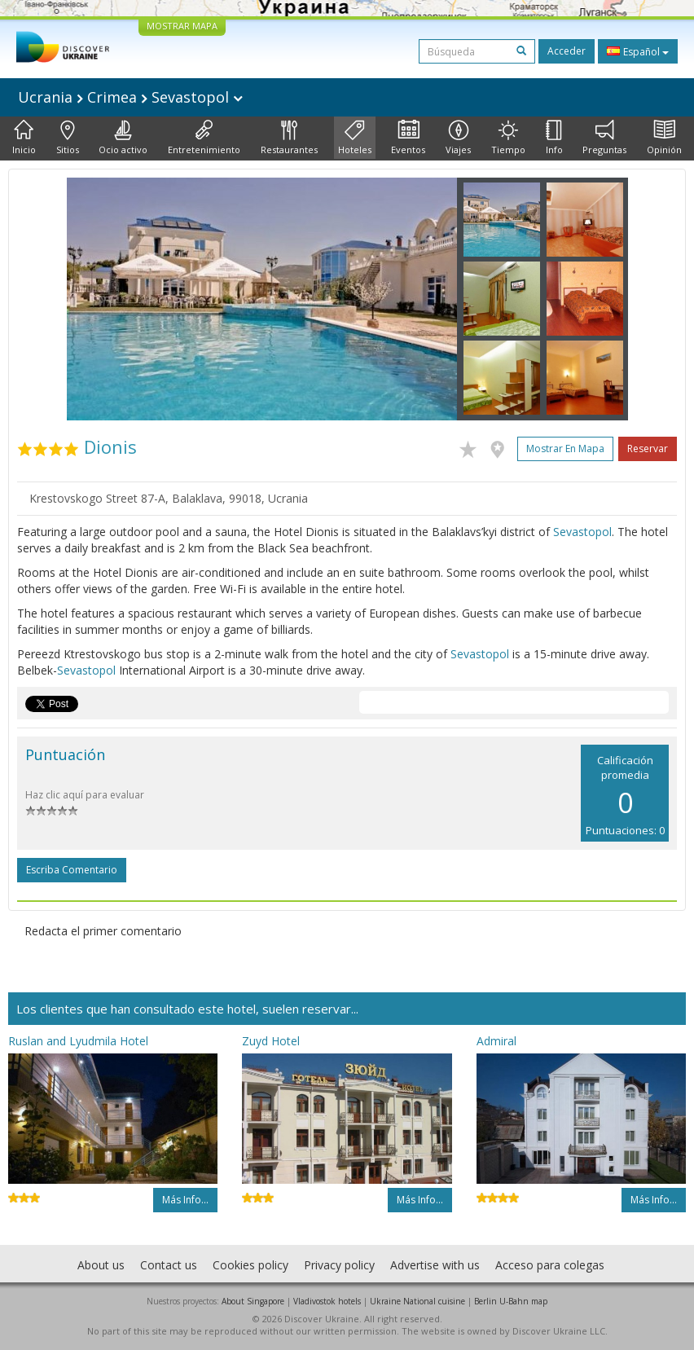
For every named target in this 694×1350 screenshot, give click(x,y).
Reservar (647, 448)
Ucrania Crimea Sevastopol (130, 97)
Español (638, 51)
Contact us (168, 1265)
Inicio (24, 138)
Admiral (496, 1041)
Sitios (67, 138)
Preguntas (604, 138)
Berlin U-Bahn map (510, 1301)
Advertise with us (435, 1265)
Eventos (408, 138)
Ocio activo (123, 138)
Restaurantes (289, 138)
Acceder (566, 51)
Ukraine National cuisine (417, 1301)
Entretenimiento (204, 138)
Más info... (185, 1200)
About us (101, 1265)
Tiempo (508, 138)
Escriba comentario (71, 870)
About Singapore (253, 1301)
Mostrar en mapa (565, 448)
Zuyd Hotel (271, 1041)
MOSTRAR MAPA (182, 26)
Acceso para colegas (549, 1265)
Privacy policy (339, 1265)
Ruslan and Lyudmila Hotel (78, 1041)
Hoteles (354, 138)
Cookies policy (250, 1265)
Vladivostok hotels (327, 1301)
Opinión (664, 138)
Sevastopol (582, 531)
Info (554, 138)
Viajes (458, 138)
